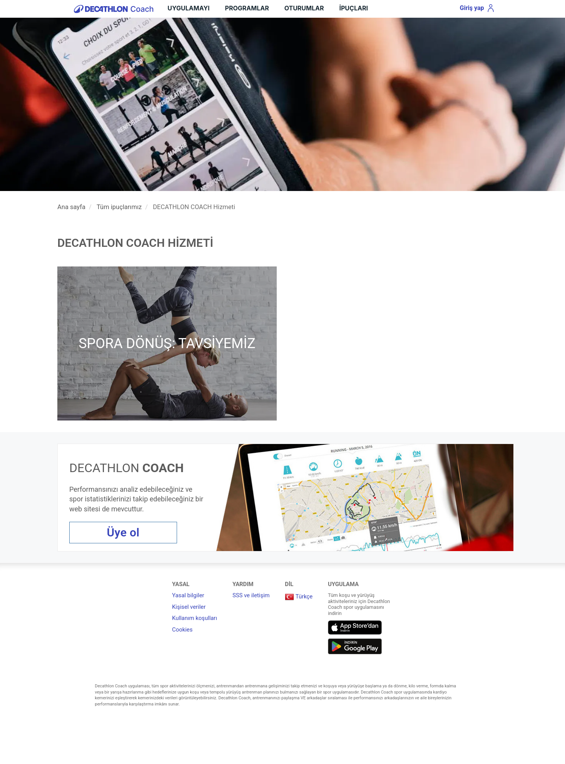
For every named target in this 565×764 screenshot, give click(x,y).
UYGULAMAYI (188, 8)
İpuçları (353, 8)
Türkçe (299, 596)
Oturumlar (304, 8)
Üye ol (123, 532)
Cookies (182, 629)
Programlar (247, 8)
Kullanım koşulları (194, 618)
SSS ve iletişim (251, 595)
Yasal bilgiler (188, 595)
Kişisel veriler (189, 606)
